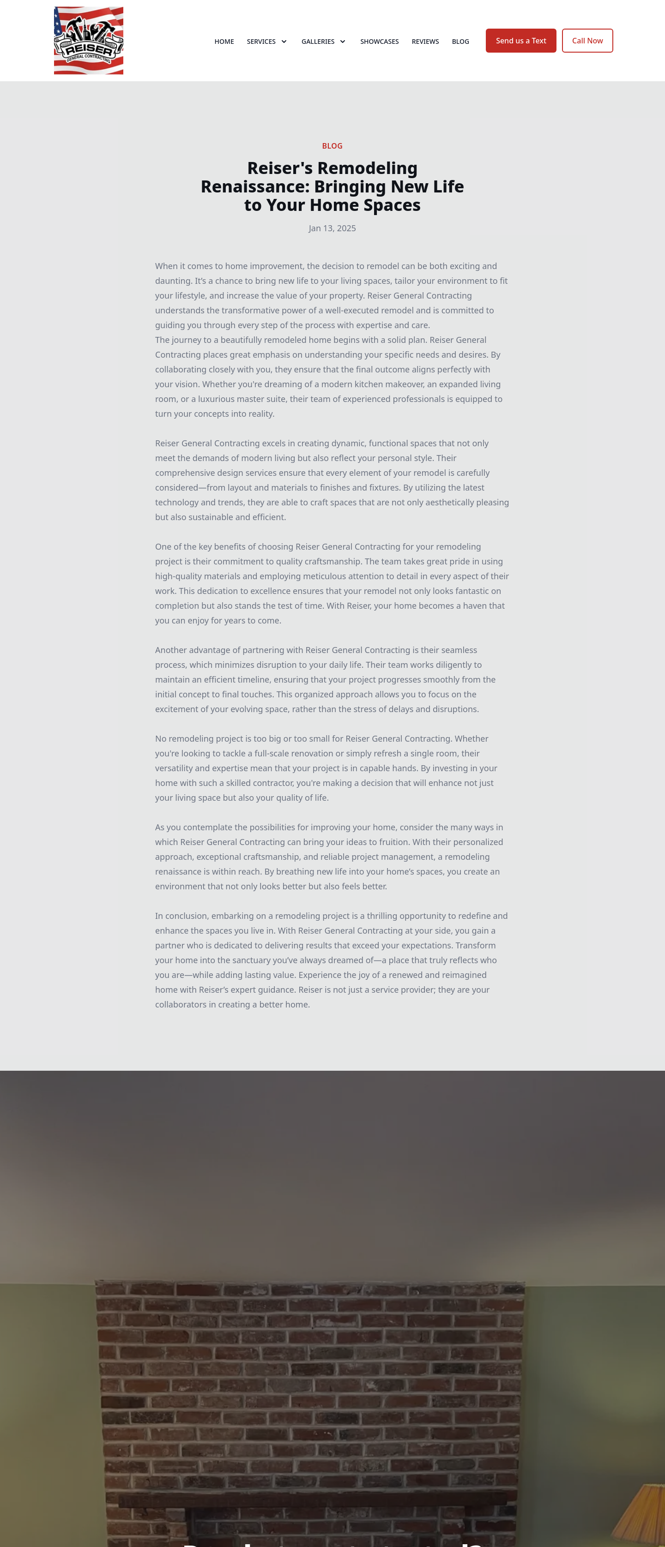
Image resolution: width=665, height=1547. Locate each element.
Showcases (379, 41)
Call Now (587, 41)
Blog (461, 41)
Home (224, 41)
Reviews (425, 41)
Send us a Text (521, 41)
